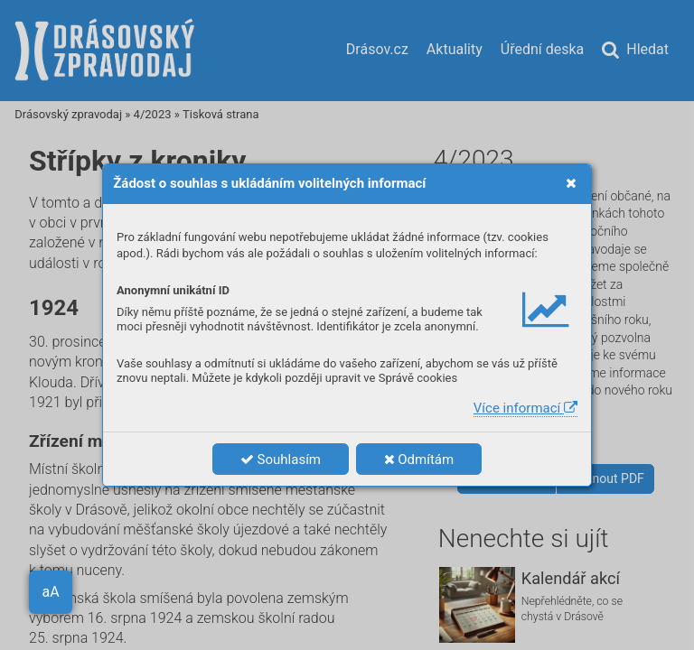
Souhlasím (280, 459)
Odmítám (419, 459)
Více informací (525, 408)
